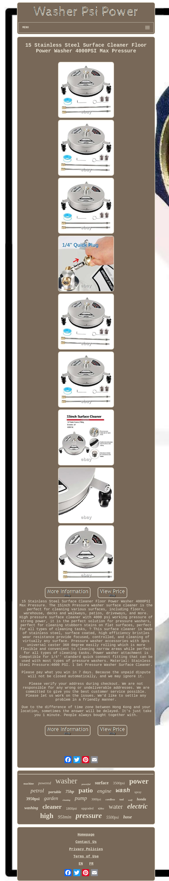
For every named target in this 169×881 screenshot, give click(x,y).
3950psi (32, 798)
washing (31, 808)
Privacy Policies (86, 849)
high (46, 816)
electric (137, 806)
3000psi (96, 799)
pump (81, 798)
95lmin (64, 817)
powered (44, 783)
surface (101, 782)
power (139, 781)
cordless (110, 799)
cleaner (52, 806)
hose (127, 817)
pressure (89, 815)
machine (29, 783)
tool (121, 799)
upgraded (87, 808)
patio (86, 790)
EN (81, 864)
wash (123, 790)
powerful (86, 784)
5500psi (112, 817)
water (116, 806)
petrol (37, 790)
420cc (101, 808)
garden (51, 798)
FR (91, 864)
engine (104, 791)
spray (138, 792)
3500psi (119, 783)
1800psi (71, 808)
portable (54, 792)
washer (66, 781)
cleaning (66, 800)
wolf (130, 800)
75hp (70, 791)
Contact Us (86, 842)
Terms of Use (86, 857)
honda (141, 799)
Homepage (86, 835)
